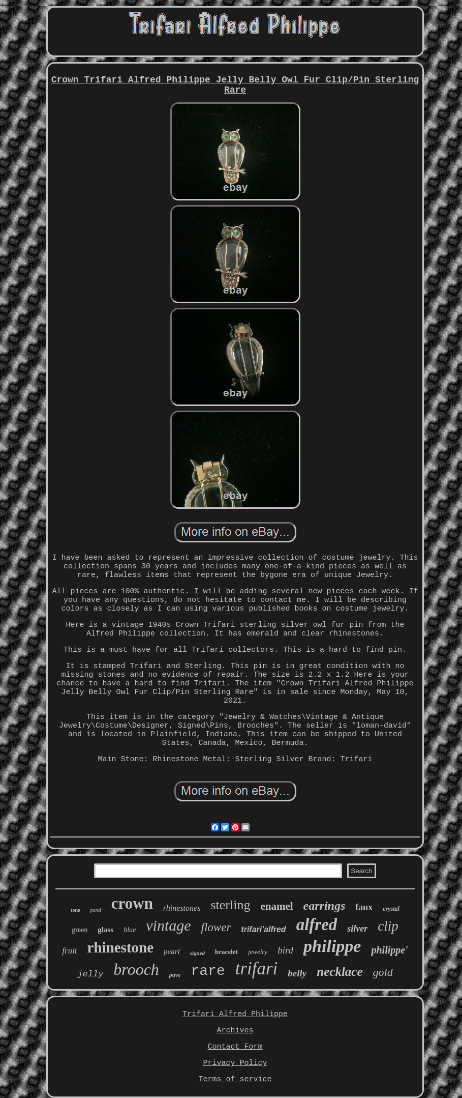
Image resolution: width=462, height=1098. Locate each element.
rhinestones (181, 908)
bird (285, 950)
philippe (332, 946)
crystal (391, 908)
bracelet (226, 952)
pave (175, 974)
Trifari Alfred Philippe (235, 1014)
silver (357, 928)
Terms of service (234, 1079)
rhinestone (120, 947)
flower (216, 927)
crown (132, 903)
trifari (256, 968)
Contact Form (234, 1047)
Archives (235, 1030)
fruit (69, 951)
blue (130, 930)
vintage (168, 925)
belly (297, 973)
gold (383, 972)
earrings (324, 905)
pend (95, 910)
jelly (90, 974)
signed (197, 953)
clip (388, 926)
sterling (230, 905)
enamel (276, 906)
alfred (316, 924)
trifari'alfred (263, 929)
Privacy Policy (235, 1063)
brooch (136, 969)
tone (75, 910)
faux (364, 907)
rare (208, 971)
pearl (172, 951)
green (79, 930)
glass (105, 930)
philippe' (389, 950)
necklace (339, 971)
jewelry (257, 952)
